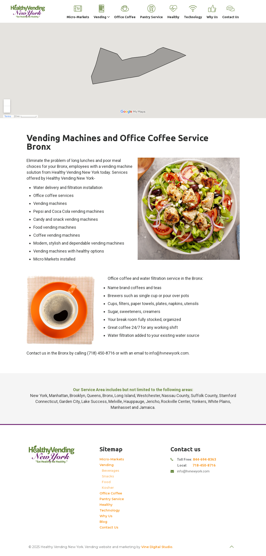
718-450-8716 (204, 465)
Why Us (106, 516)
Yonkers (199, 401)
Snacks (108, 476)
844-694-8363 (204, 459)
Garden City (69, 401)
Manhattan (58, 395)
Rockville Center (175, 401)
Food (106, 482)
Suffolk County (204, 395)
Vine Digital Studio (156, 547)
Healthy (106, 505)
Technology (110, 510)
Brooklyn (77, 395)
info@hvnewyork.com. (169, 353)
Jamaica (146, 407)
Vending (107, 465)
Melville (115, 401)
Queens (94, 395)
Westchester (148, 395)
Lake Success (94, 401)
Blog (103, 522)
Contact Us (109, 527)
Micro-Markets (112, 459)
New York (38, 395)
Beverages (110, 471)
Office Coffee (111, 493)
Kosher (108, 488)
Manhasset (121, 407)
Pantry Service (112, 499)
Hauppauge (134, 401)
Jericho (152, 401)
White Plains (219, 401)
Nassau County (175, 395)
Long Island (125, 395)
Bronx (107, 395)
